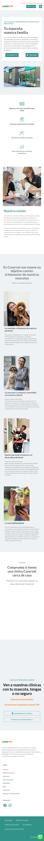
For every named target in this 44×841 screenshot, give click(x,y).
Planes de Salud (8, 773)
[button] (40, 6)
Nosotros (6, 783)
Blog (4, 787)
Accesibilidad (27, 825)
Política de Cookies (22, 820)
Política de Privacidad (12, 825)
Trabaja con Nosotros (11, 793)
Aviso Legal (8, 820)
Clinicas (6, 769)
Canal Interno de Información (14, 829)
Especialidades (8, 780)
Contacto (6, 790)
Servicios (6, 776)
